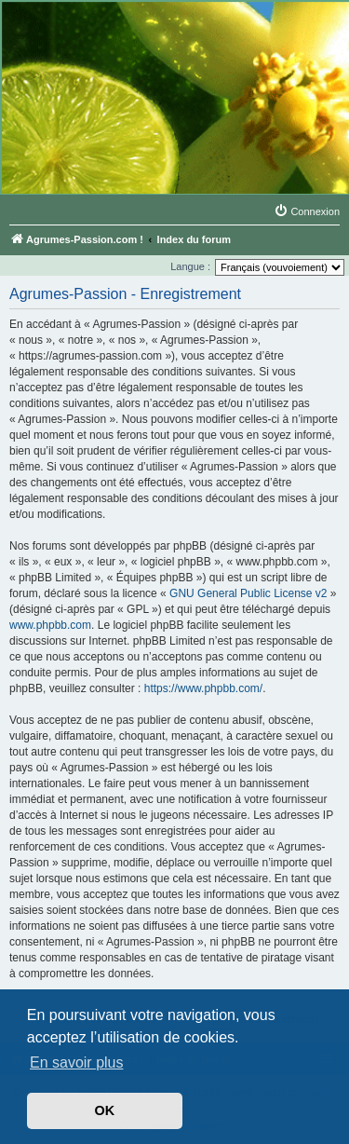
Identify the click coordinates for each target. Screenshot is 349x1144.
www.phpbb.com (50, 625)
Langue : (190, 266)
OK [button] (105, 1110)
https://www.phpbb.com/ (203, 688)
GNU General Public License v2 (248, 593)
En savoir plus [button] (77, 1062)
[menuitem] (307, 211)
